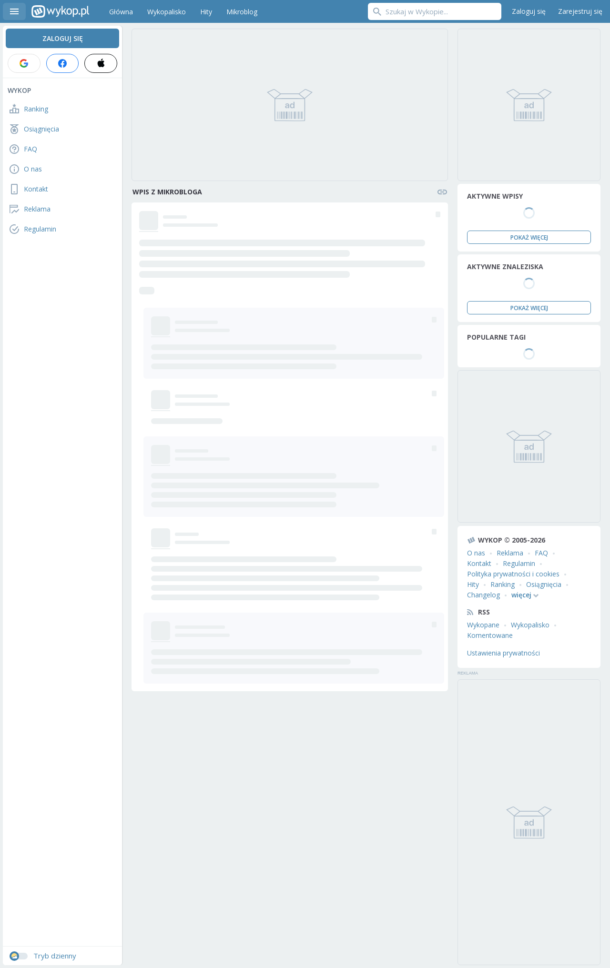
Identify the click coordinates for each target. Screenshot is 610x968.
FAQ (541, 552)
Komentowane (490, 635)
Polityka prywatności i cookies (513, 573)
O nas (476, 552)
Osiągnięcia (543, 584)
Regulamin (519, 563)
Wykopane (483, 624)
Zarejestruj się (580, 11)
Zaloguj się (529, 11)
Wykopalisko (530, 624)
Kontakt (479, 563)
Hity (473, 584)
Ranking (502, 584)
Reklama (510, 552)
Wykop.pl (60, 11)
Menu (14, 11)
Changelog (483, 594)
